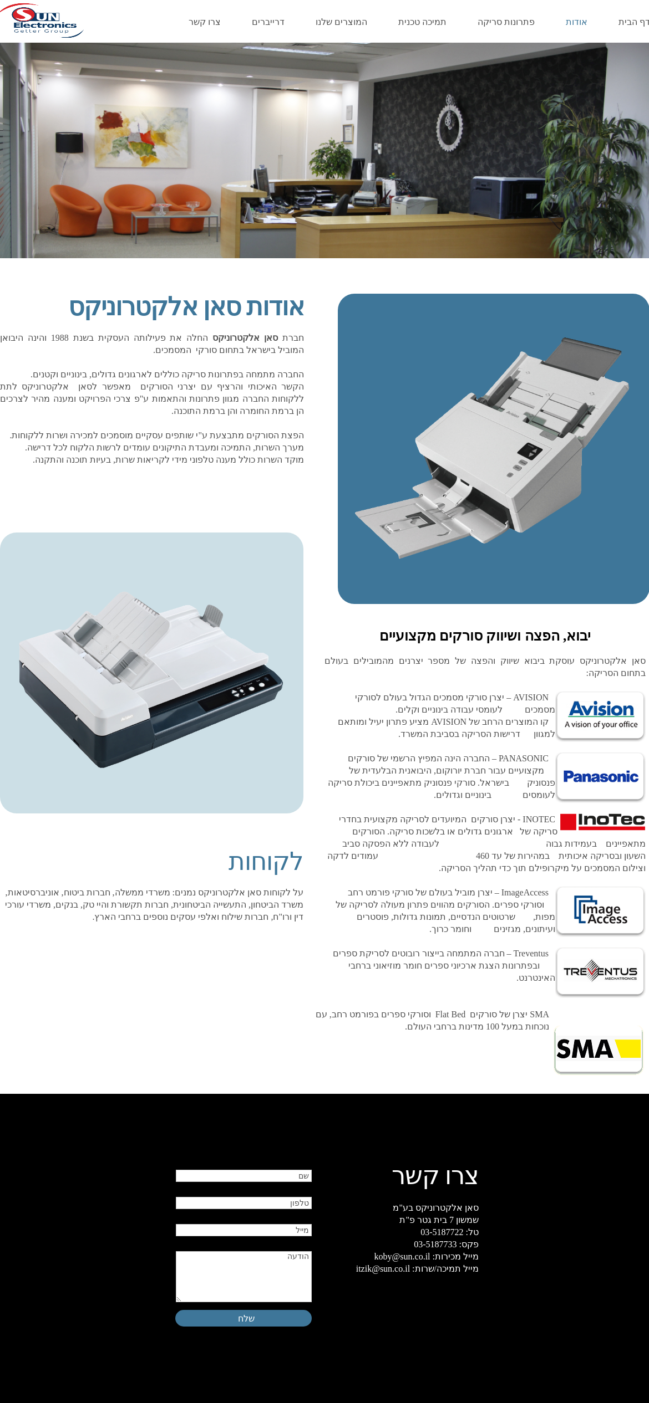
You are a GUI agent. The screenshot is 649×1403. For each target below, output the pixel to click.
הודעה (243, 1277)
